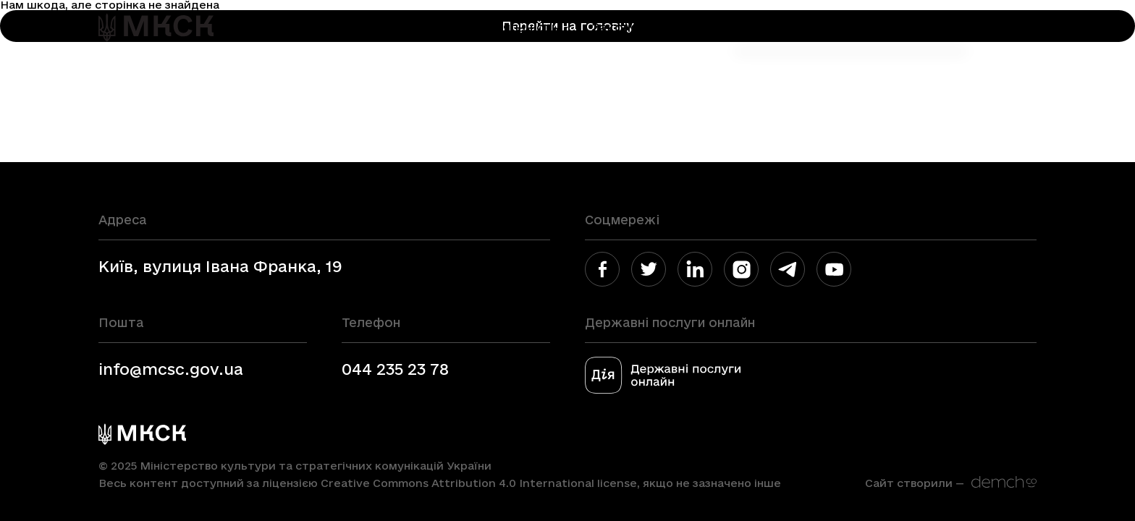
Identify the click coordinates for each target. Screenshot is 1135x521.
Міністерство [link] (412, 27)
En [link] (989, 27)
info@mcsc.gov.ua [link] (170, 369)
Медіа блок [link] (878, 27)
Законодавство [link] (642, 27)
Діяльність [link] (524, 27)
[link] (156, 27)
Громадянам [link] (767, 27)
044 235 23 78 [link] (395, 369)
